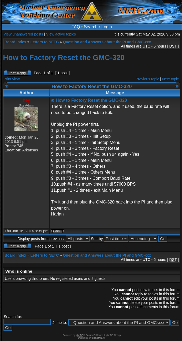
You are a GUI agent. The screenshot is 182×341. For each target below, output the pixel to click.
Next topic (170, 79)
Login (106, 27)
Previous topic (147, 79)
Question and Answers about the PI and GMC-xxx (107, 42)
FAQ (76, 27)
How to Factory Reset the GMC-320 (64, 57)
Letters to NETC (44, 42)
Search (91, 27)
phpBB (79, 335)
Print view (11, 79)
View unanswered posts (23, 34)
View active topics (61, 34)
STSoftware (98, 337)
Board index (15, 42)
